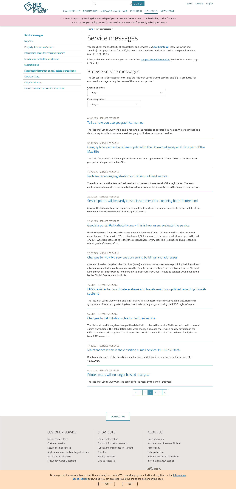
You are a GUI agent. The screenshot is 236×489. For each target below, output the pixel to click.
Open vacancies (156, 439)
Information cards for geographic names (44, 53)
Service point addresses (59, 456)
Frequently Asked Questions (61, 460)
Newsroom (167, 11)
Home (90, 28)
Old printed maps (33, 82)
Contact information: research (113, 443)
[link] (150, 125)
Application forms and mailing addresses (67, 452)
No (129, 484)
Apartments (90, 11)
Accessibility (154, 447)
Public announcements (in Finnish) (115, 447)
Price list (102, 452)
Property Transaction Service (39, 47)
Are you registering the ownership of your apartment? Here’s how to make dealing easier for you (122, 18)
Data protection (156, 452)
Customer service (56, 443)
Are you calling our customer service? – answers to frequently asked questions (123, 22)
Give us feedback (106, 460)
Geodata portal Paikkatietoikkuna (41, 59)
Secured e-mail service (59, 447)
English (209, 3)
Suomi (190, 3)
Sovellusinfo (160, 46)
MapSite (28, 41)
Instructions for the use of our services (44, 88)
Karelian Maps (31, 76)
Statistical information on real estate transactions (50, 70)
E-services (151, 11)
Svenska (199, 3)
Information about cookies (161, 460)
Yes (107, 484)
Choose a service (96, 87)
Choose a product (96, 99)
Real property (71, 11)
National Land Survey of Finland (164, 443)
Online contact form (57, 439)
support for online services (155, 59)
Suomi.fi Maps (31, 65)
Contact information (108, 439)
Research (136, 11)
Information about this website (163, 456)
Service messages (33, 35)
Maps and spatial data (114, 11)
